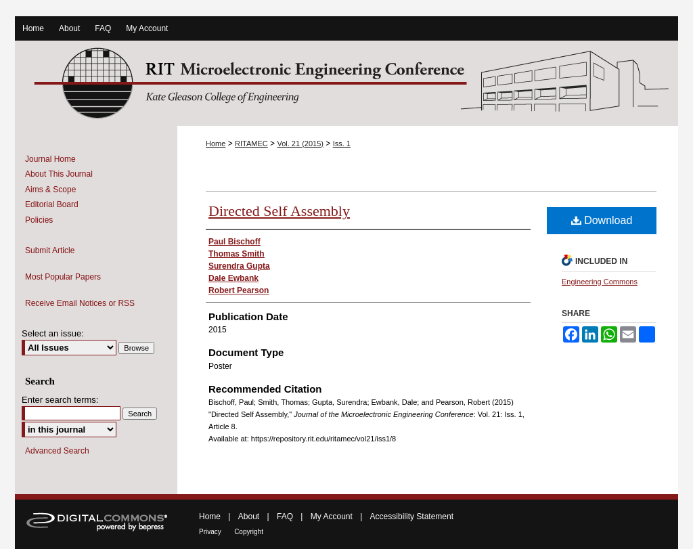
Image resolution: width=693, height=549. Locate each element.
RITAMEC (251, 143)
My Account (332, 516)
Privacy (210, 531)
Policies (39, 220)
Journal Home (50, 159)
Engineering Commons (600, 282)
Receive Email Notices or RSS (80, 303)
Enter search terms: (60, 400)
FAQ (285, 516)
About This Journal (59, 174)
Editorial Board (52, 204)
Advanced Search (57, 451)
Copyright (248, 531)
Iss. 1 (342, 143)
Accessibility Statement (411, 516)
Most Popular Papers (63, 277)
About (248, 516)
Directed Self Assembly (279, 210)
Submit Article (49, 250)
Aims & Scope (50, 189)
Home (215, 143)
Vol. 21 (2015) (300, 143)
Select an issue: (53, 333)
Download (602, 220)
